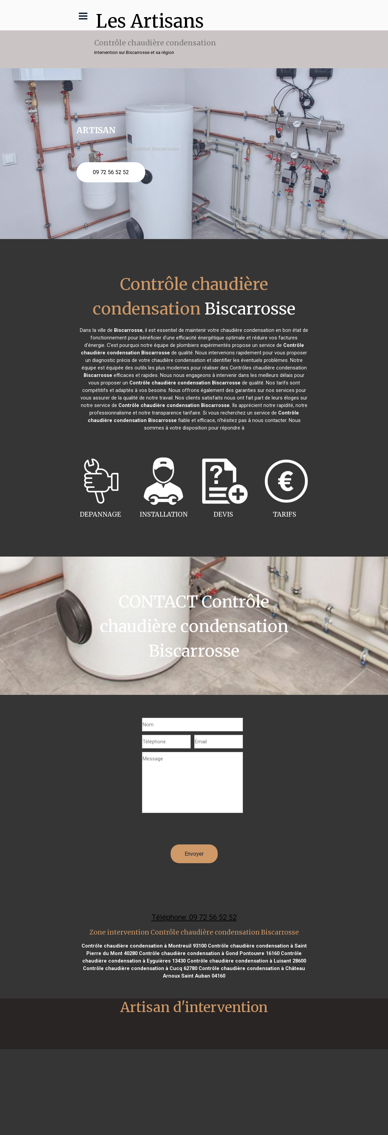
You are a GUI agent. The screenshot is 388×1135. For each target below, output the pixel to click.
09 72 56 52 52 (111, 172)
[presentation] (194, 831)
